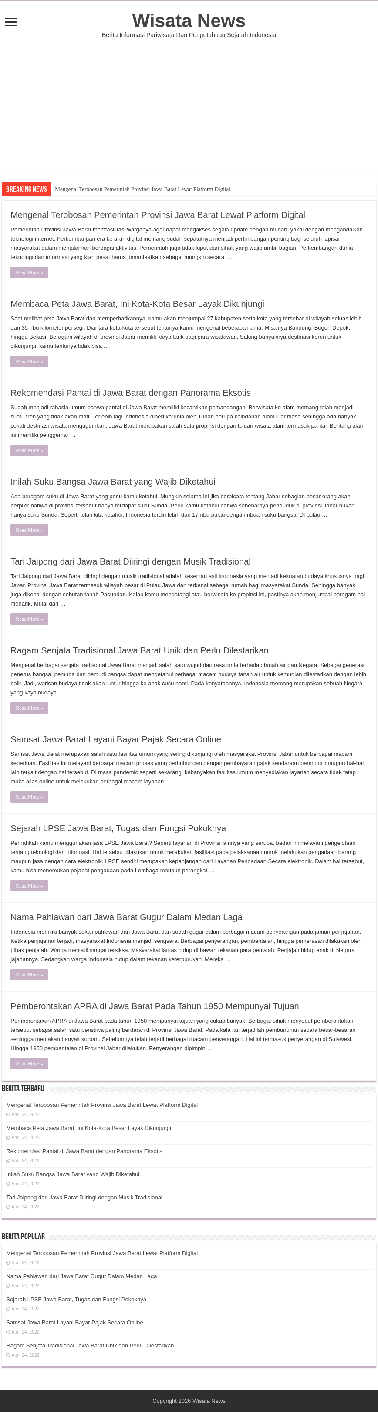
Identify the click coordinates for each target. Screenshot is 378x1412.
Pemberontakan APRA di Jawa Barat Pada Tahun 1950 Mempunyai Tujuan (154, 1006)
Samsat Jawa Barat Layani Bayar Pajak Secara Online (115, 739)
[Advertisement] (189, 112)
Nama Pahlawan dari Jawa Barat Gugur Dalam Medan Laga (126, 917)
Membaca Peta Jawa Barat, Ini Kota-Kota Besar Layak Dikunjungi (137, 304)
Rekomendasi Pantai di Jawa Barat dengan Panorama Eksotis (130, 393)
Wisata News (189, 20)
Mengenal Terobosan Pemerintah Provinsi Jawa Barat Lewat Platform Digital (142, 189)
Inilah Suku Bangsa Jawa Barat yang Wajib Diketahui (113, 482)
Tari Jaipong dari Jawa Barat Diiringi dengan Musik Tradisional (130, 561)
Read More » (29, 272)
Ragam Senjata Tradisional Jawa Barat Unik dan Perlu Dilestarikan (139, 650)
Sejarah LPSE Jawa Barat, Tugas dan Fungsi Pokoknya (118, 828)
